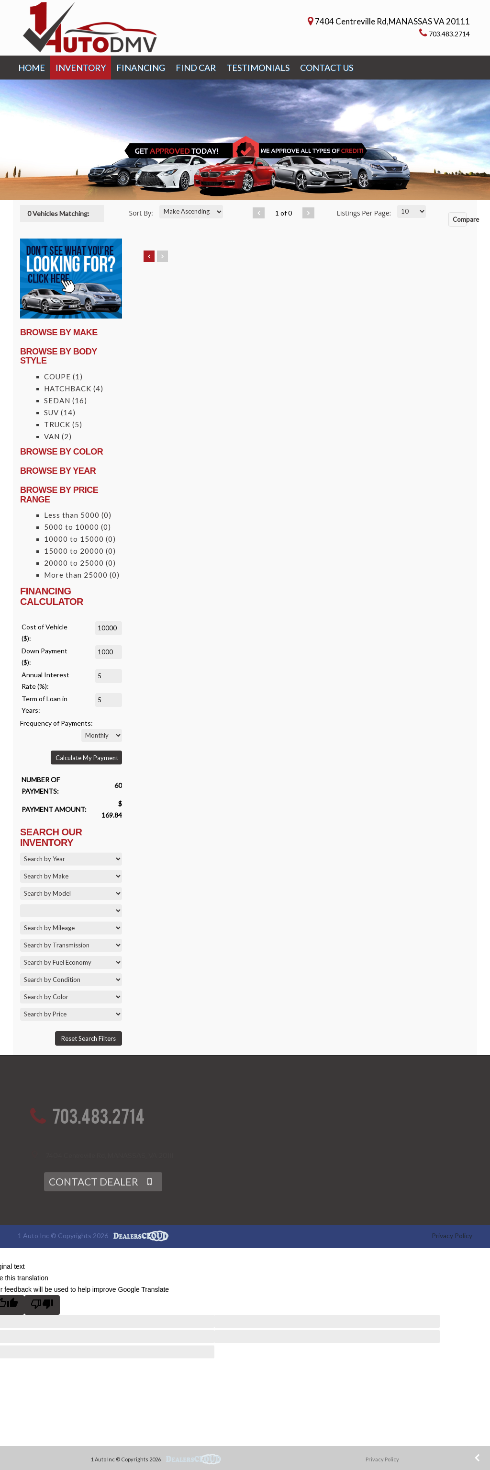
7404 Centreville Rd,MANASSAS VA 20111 (392, 21)
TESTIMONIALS (258, 67)
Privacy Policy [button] (382, 1459)
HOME (31, 67)
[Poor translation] (42, 1305)
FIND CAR (196, 67)
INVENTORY (81, 67)
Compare (460, 219)
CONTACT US (326, 67)
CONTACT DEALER (93, 1196)
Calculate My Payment (87, 758)
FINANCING (140, 67)
